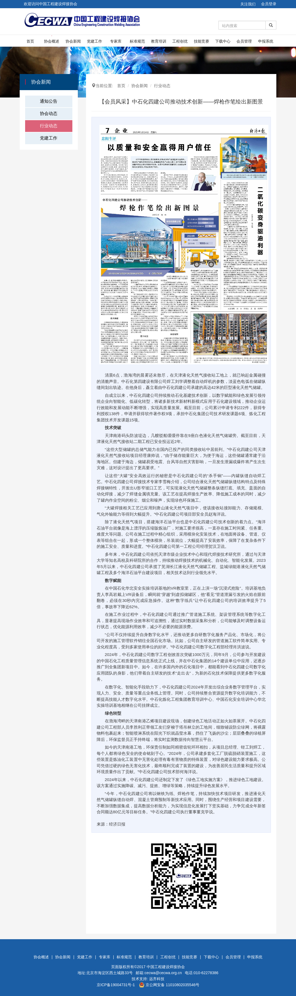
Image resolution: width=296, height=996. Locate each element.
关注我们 (248, 4)
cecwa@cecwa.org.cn (163, 973)
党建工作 (94, 41)
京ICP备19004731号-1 (116, 985)
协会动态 (48, 113)
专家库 (116, 41)
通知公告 (48, 101)
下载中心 (222, 41)
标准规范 (137, 41)
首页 (30, 41)
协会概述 (51, 41)
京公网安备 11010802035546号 (169, 985)
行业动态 (48, 125)
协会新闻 (73, 41)
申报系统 (265, 41)
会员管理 (244, 41)
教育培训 (158, 41)
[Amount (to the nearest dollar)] (242, 25)
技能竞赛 (201, 41)
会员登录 (268, 4)
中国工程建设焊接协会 (166, 967)
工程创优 (180, 41)
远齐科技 (156, 979)
